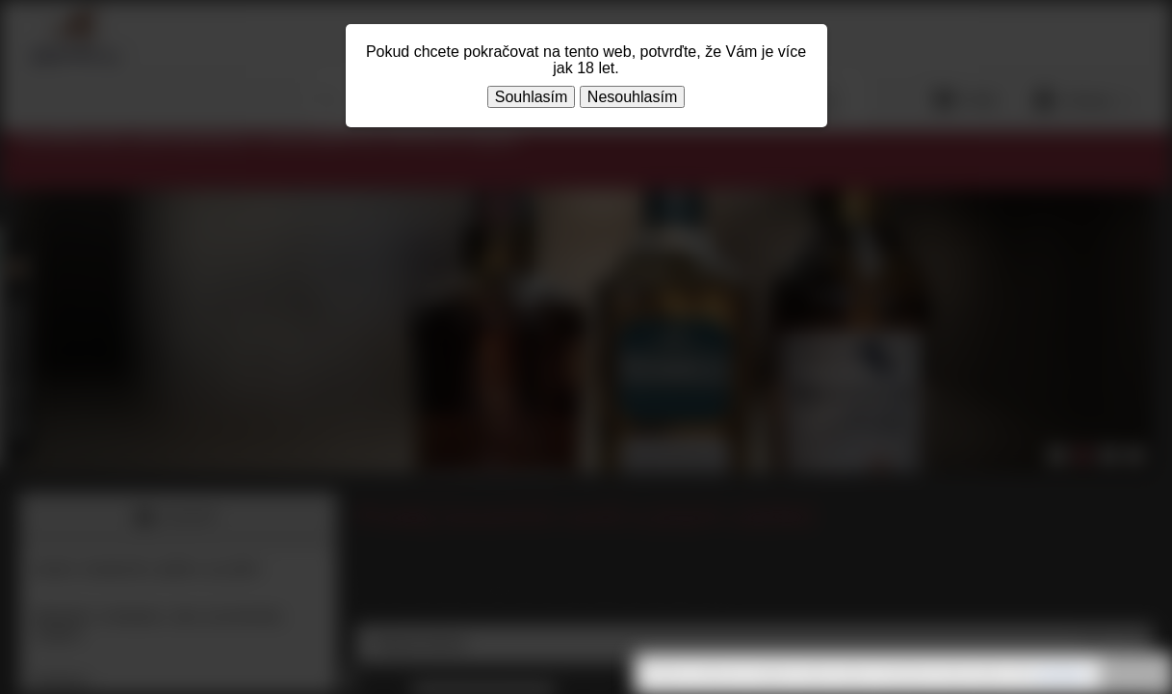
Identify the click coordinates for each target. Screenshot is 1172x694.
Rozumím (1133, 674)
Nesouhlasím (632, 97)
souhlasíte (1060, 674)
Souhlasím (531, 97)
